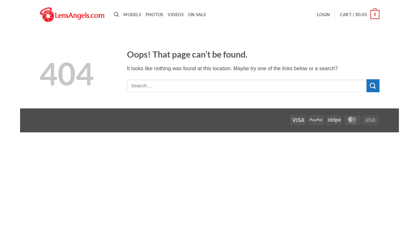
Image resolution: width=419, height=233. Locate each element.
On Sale (197, 14)
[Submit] (373, 85)
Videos (176, 14)
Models (132, 14)
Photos (155, 14)
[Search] (116, 14)
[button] (323, 14)
